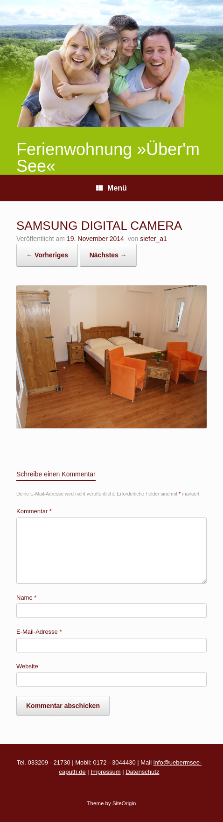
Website (27, 666)
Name (26, 597)
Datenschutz (142, 771)
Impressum (105, 771)
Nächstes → (108, 255)
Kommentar (34, 511)
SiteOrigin (124, 803)
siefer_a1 (153, 238)
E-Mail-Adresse (39, 631)
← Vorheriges (47, 255)
